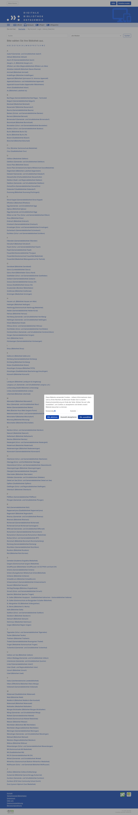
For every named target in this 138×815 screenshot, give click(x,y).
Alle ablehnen (52, 417)
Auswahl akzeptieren (69, 417)
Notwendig (50, 411)
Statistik (73, 411)
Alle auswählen (85, 417)
